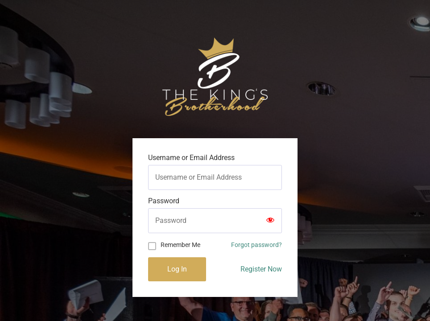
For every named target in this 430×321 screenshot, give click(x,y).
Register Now (261, 269)
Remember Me (180, 244)
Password (163, 201)
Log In (177, 269)
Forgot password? (256, 245)
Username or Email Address (191, 157)
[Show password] (270, 220)
